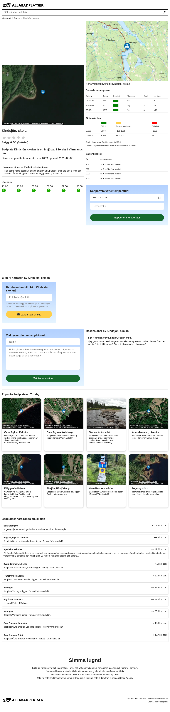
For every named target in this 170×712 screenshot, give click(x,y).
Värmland (6, 18)
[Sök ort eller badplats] (165, 13)
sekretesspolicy (161, 702)
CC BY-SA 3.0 (109, 427)
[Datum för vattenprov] (127, 197)
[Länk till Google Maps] (127, 53)
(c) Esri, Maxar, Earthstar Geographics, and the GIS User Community (37, 124)
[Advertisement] (43, 42)
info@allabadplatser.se (158, 698)
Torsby (17, 18)
